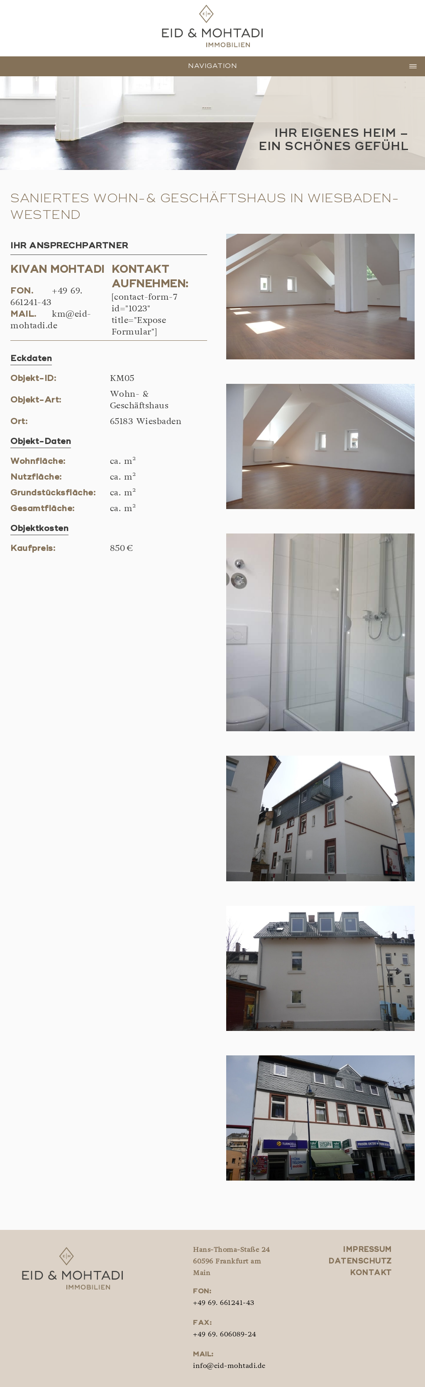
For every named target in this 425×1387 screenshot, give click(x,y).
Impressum (367, 1250)
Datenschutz (360, 1261)
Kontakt (371, 1273)
